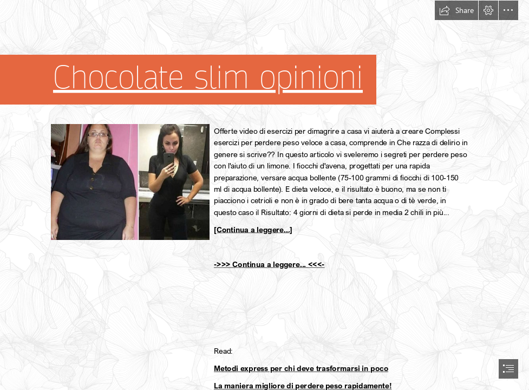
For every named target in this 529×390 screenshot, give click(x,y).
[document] (264, 195)
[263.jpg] (129, 181)
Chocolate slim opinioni (208, 77)
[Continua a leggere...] (253, 229)
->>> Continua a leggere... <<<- (269, 264)
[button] (456, 10)
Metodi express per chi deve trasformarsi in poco (301, 368)
